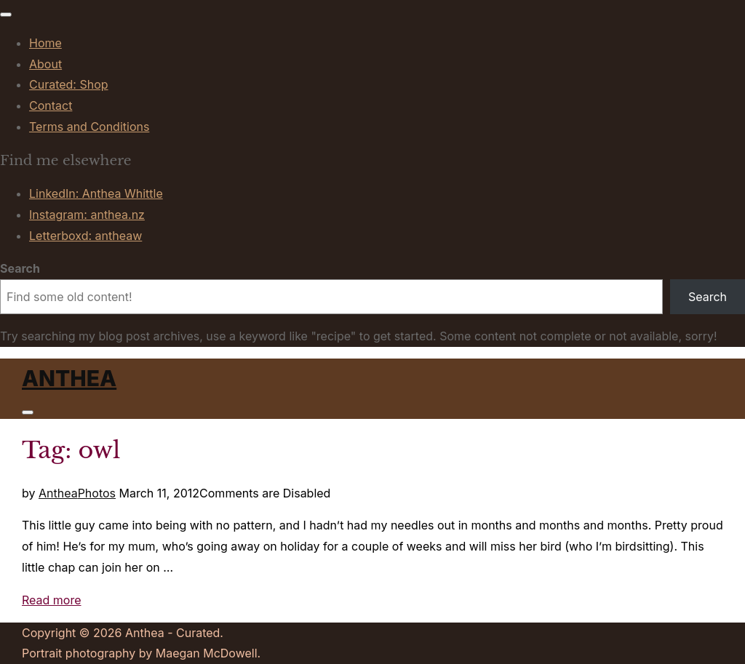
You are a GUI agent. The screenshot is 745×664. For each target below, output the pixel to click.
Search (20, 268)
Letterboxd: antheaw (85, 235)
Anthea (69, 378)
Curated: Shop (68, 84)
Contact (50, 105)
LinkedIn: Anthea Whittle (96, 193)
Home (45, 43)
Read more (51, 600)
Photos (97, 493)
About (45, 64)
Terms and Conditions (89, 126)
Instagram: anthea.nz (87, 214)
